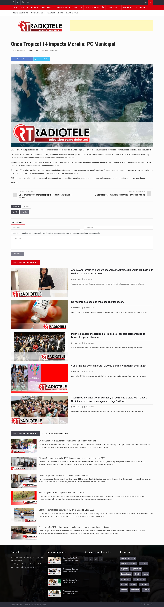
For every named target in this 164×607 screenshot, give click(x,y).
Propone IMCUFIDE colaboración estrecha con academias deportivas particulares (75, 527)
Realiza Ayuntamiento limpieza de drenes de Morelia (62, 492)
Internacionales (62, 7)
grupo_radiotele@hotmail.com (25, 567)
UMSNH (146, 590)
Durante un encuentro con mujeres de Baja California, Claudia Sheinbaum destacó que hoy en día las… (108, 411)
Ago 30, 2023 (91, 279)
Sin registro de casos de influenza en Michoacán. (97, 301)
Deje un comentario (50, 50)
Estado (34, 7)
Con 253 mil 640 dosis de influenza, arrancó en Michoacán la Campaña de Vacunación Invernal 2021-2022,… (110, 312)
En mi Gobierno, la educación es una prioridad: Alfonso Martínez (67, 441)
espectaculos (136, 569)
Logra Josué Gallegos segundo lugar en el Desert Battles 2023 (66, 510)
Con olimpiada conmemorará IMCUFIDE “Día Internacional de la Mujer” (109, 365)
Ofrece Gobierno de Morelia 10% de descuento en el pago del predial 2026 (72, 458)
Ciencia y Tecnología (94, 7)
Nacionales (46, 7)
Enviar (17, 254)
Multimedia (140, 7)
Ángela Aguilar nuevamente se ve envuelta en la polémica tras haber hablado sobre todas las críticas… (107, 284)
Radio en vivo (72, 13)
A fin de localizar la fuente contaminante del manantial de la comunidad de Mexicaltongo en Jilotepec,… (108, 347)
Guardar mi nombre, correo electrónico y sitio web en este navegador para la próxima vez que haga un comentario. (56, 233)
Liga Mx (124, 584)
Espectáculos (113, 7)
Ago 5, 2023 (91, 407)
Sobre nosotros (20, 13)
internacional (125, 579)
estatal (145, 574)
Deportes (77, 7)
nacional (124, 590)
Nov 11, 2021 (91, 307)
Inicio (15, 7)
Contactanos (37, 13)
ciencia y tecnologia (128, 558)
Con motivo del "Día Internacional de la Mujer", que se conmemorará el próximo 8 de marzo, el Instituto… (108, 376)
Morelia (24, 7)
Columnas (127, 7)
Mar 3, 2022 (91, 371)
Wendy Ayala (77, 279)
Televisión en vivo (55, 13)
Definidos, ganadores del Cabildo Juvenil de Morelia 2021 (64, 475)
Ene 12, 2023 (91, 343)
